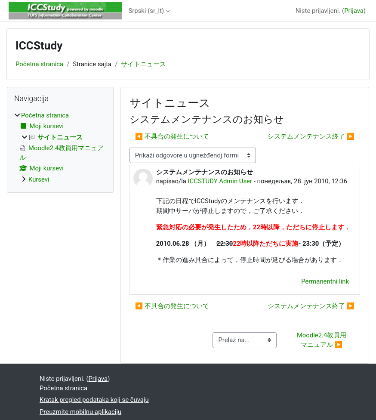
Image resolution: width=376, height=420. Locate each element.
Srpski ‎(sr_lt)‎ (146, 11)
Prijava (354, 11)
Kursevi (38, 179)
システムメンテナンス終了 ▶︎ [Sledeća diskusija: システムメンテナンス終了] (311, 136)
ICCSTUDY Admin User (220, 181)
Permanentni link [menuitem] (325, 281)
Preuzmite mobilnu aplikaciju (80, 412)
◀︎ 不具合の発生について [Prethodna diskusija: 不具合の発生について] (172, 136)
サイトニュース (143, 64)
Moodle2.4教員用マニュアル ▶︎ (321, 340)
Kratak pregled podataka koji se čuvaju (94, 400)
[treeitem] (60, 147)
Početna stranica (39, 64)
